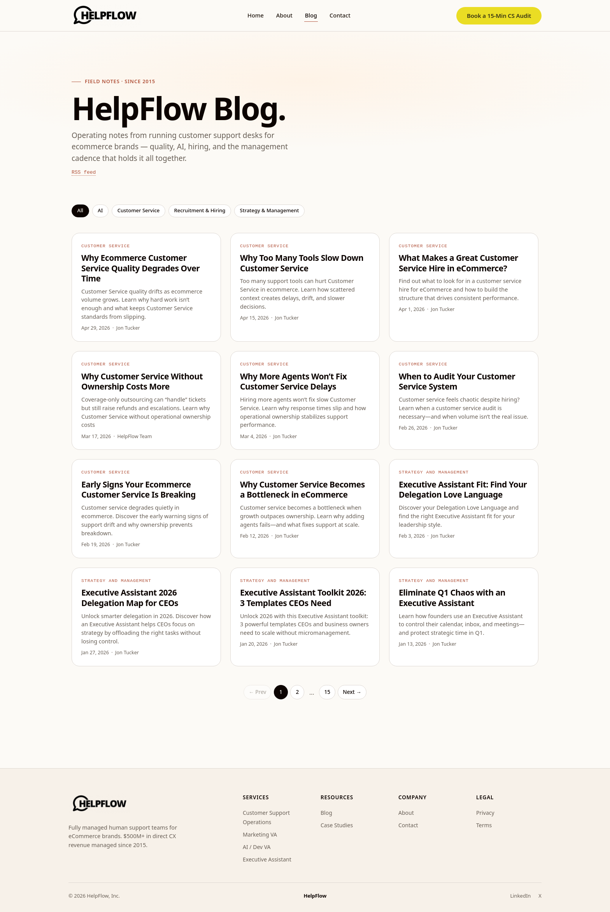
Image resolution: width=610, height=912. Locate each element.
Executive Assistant (267, 859)
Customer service (138, 210)
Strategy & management (269, 210)
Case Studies (337, 825)
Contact (340, 15)
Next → (352, 691)
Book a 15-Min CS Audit (499, 15)
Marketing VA (260, 834)
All (80, 210)
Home (255, 15)
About (284, 15)
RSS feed (84, 172)
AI (100, 210)
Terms (484, 825)
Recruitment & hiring (199, 210)
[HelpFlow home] (105, 15)
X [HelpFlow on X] (540, 895)
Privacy (485, 812)
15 (327, 691)
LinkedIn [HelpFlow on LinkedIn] (520, 895)
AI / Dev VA (257, 847)
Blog (311, 15)
